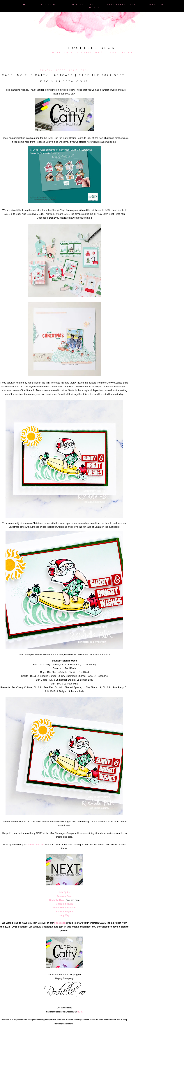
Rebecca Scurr (64, 896)
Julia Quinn (64, 892)
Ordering (157, 5)
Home (23, 5)
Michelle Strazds (35, 844)
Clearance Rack (122, 5)
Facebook (60, 922)
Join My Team (82, 5)
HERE (80, 1012)
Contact (92, 7)
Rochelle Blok (92, 48)
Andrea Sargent (64, 911)
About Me (49, 5)
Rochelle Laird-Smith (64, 907)
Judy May (64, 915)
